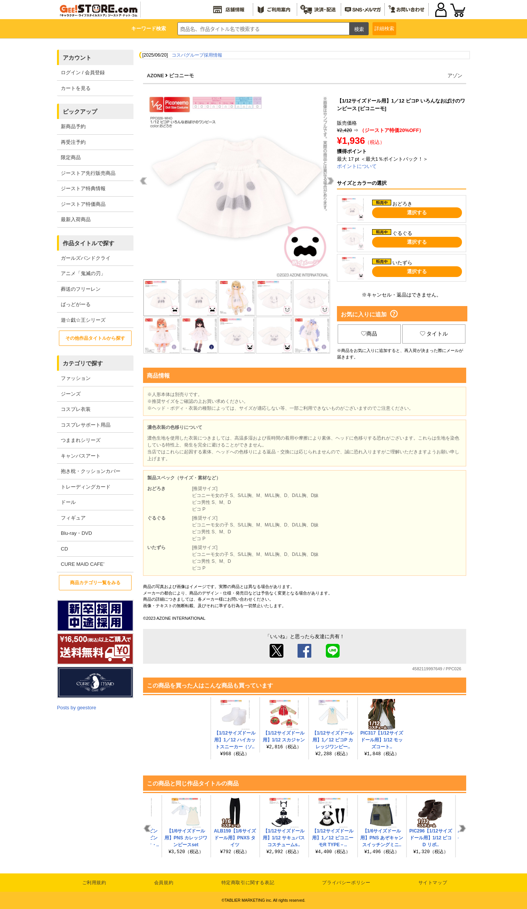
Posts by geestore (76, 707)
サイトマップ (432, 882)
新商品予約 (73, 126)
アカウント (77, 57)
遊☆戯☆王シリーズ (83, 320)
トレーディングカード (86, 487)
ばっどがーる (76, 304)
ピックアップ (80, 111)
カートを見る (76, 88)
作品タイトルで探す (88, 243)
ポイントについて (357, 166)
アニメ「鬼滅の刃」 (83, 273)
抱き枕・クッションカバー (90, 471)
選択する (417, 212)
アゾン (454, 75)
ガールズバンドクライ (86, 258)
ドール (68, 502)
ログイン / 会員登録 (83, 72)
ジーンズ (71, 394)
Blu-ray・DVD (76, 533)
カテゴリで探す (83, 363)
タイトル (434, 334)
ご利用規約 (94, 882)
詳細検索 (384, 28)
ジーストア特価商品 (83, 204)
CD (64, 549)
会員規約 (163, 882)
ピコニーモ (181, 75)
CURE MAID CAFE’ (82, 564)
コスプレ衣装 (76, 409)
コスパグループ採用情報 (197, 55)
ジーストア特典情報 (83, 188)
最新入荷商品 (76, 219)
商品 (369, 334)
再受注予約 (73, 142)
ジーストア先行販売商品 (88, 173)
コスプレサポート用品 (86, 425)
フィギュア (73, 518)
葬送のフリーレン (81, 289)
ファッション (76, 378)
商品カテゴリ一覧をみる (95, 582)
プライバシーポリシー (346, 882)
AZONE (155, 75)
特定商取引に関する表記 (248, 882)
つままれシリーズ (81, 440)
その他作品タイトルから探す (95, 338)
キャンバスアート (81, 456)
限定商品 (71, 157)
